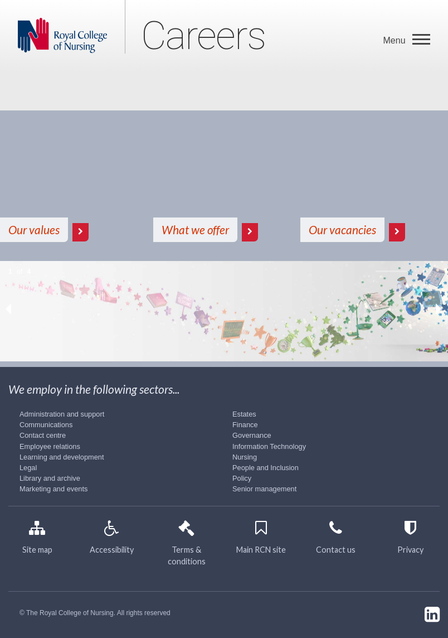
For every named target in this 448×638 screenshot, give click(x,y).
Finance (245, 424)
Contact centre (43, 435)
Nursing (244, 457)
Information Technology (269, 446)
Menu (395, 40)
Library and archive (50, 478)
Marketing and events (53, 489)
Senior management (264, 489)
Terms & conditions (187, 546)
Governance (251, 435)
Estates (244, 414)
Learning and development (62, 457)
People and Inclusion (265, 467)
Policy (241, 478)
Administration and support (62, 414)
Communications (46, 424)
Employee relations (50, 446)
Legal (28, 467)
